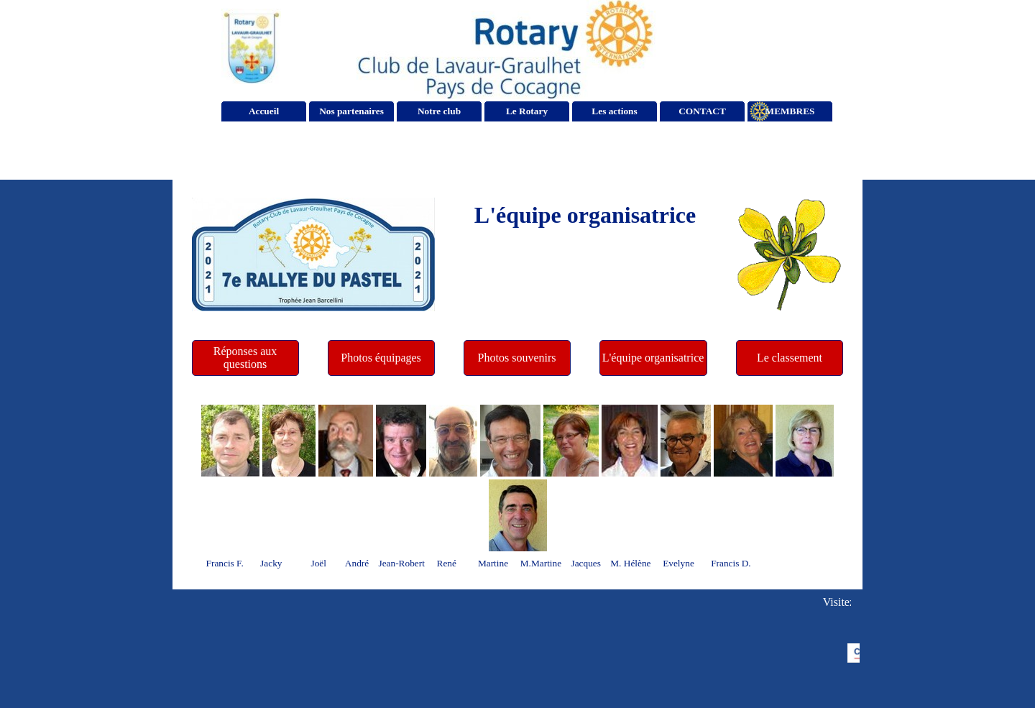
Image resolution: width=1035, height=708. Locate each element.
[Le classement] (790, 358)
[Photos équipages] (381, 358)
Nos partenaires (351, 111)
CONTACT (702, 111)
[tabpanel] (585, 215)
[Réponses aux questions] (245, 358)
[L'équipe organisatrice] (653, 358)
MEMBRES (790, 111)
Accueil (264, 111)
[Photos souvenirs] (517, 358)
